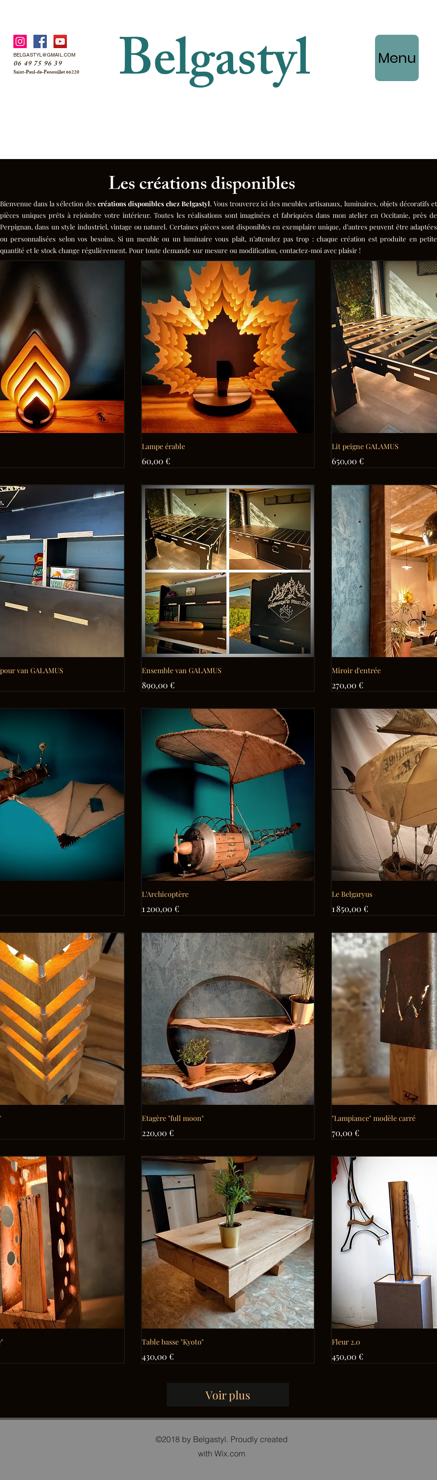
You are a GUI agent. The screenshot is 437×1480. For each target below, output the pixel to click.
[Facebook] (40, 41)
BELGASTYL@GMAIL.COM (44, 55)
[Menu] (397, 58)
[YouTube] (60, 41)
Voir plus (228, 1394)
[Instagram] (20, 41)
